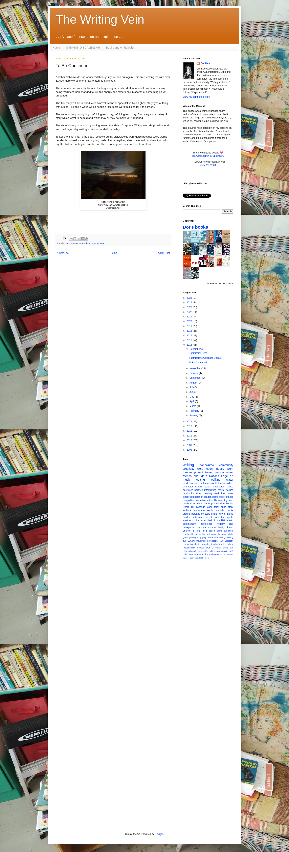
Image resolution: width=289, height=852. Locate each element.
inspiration (218, 486)
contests (205, 513)
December (195, 349)
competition (189, 500)
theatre (187, 472)
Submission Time (198, 353)
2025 (190, 297)
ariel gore (200, 476)
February (195, 410)
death (197, 544)
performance (191, 483)
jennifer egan (188, 558)
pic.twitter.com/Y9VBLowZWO (208, 155)
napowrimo (199, 510)
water (229, 479)
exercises (188, 490)
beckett (205, 558)
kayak (207, 503)
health (199, 503)
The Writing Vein (100, 19)
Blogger (159, 834)
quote (230, 517)
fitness (229, 496)
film (211, 500)
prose (210, 537)
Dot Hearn (206, 63)
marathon (221, 510)
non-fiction (219, 517)
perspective (213, 541)
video (199, 493)
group (214, 534)
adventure (198, 517)
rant (231, 547)
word (216, 493)
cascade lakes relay (207, 507)
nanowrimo (84, 243)
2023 (190, 307)
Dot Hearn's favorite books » (219, 283)
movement (201, 541)
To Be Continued (198, 362)
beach (208, 486)
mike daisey (227, 544)
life (215, 500)
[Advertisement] (227, 626)
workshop (228, 483)
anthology (214, 554)
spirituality (200, 534)
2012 (190, 430)
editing (200, 479)
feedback (215, 544)
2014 (190, 421)
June (192, 392)
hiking (212, 551)
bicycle (193, 551)
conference (207, 523)
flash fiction (213, 520)
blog (205, 531)
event (209, 517)
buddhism (228, 531)
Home (56, 47)
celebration (189, 503)
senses (200, 547)
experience (202, 500)
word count (205, 468)
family (221, 527)
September (196, 377)
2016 (190, 340)
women (202, 527)
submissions (207, 483)
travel (208, 472)
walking (215, 479)
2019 (190, 326)
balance (198, 490)
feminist (230, 554)
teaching (222, 500)
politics (229, 490)
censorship (188, 544)
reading (208, 493)
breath (229, 520)
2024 (190, 302)
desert (212, 531)
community (226, 465)
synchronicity (222, 551)
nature (221, 490)
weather (187, 520)
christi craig (221, 547)
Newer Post (63, 253)
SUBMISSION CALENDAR (83, 47)
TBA (223, 520)
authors (187, 510)
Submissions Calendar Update (205, 358)
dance (230, 486)
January (194, 415)
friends (187, 476)
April (192, 401)
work (230, 468)
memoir (74, 243)
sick (231, 523)
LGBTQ (210, 547)
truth (208, 534)
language (222, 534)
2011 (190, 435)
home (230, 513)
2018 (190, 330)
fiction (218, 483)
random (187, 517)
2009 (190, 445)
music (187, 479)
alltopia (186, 551)
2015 (190, 344)
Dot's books (195, 227)
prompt (198, 472)
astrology (228, 541)
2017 (190, 335)
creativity (188, 468)
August (194, 382)
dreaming (205, 544)
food (231, 500)
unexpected (189, 527)
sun (184, 541)
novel (93, 243)
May (192, 396)
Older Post (164, 253)
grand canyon (218, 513)
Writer (222, 496)
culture (212, 527)
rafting (230, 537)
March (193, 406)
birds (200, 551)
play (204, 537)
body (67, 243)
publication (188, 493)
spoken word (199, 520)
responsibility (189, 547)
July (192, 387)
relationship (188, 534)
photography (195, 537)
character (188, 486)
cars (216, 537)
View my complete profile (196, 96)
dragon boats (211, 496)
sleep (186, 496)
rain (221, 541)
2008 (190, 449)
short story (227, 507)
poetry (220, 468)
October (194, 373)
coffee (206, 551)
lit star (197, 530)
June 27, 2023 (208, 165)
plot (213, 503)
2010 (190, 440)
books (230, 493)
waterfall (198, 558)
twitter (223, 554)
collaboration (196, 496)
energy (222, 537)
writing (100, 243)
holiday (221, 523)
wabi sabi (198, 554)
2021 (190, 316)
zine (206, 554)
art (231, 476)
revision (220, 503)
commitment (189, 523)
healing (210, 510)
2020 (190, 321)
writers (198, 486)
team (219, 531)
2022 (190, 312)
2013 (190, 426)
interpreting (210, 490)
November (195, 368)
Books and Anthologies (120, 47)
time (223, 493)
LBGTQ (191, 541)
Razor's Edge (218, 476)
